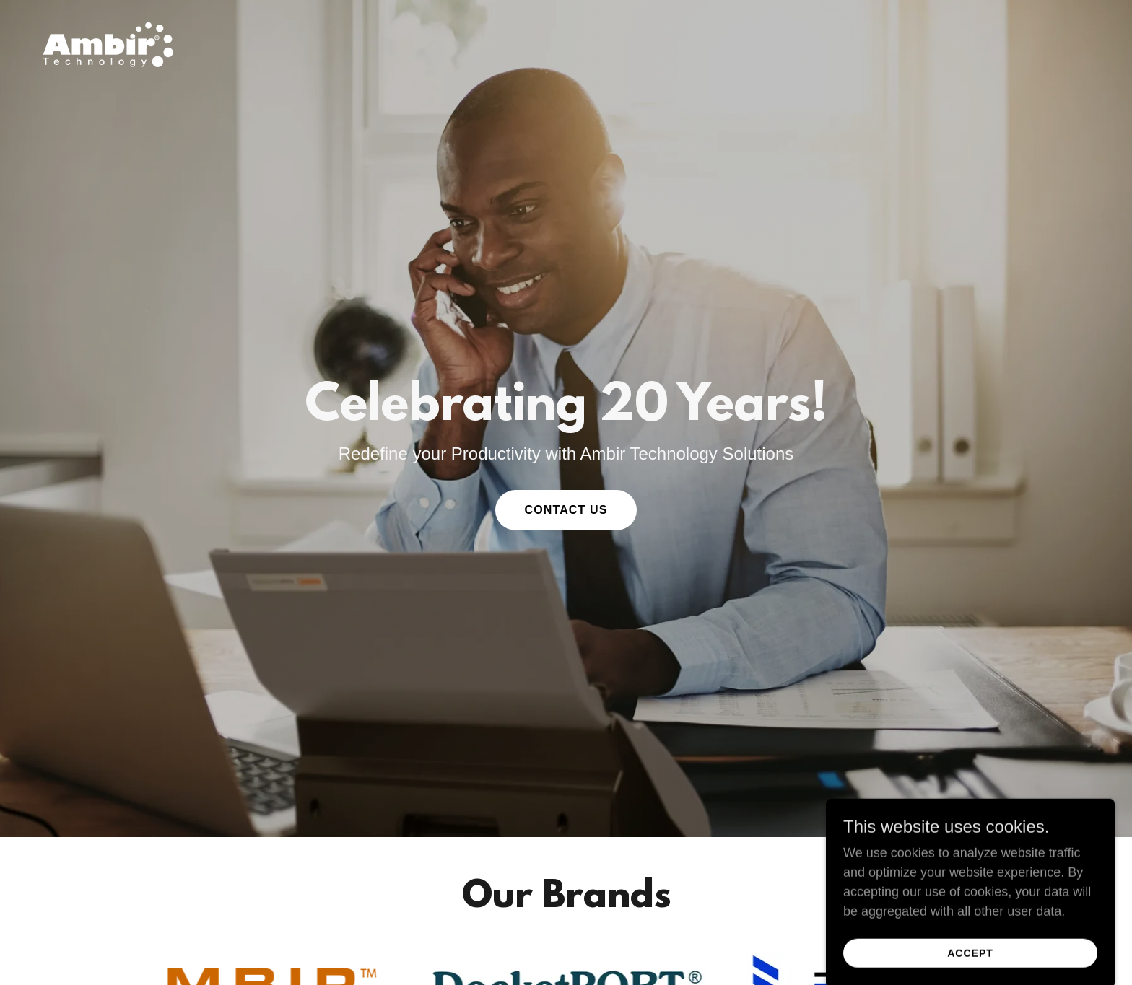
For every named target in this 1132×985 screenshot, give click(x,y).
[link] (108, 44)
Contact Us (565, 510)
